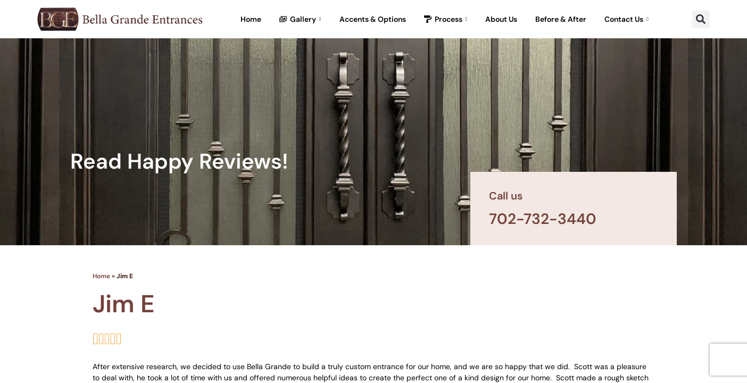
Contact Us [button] (626, 19)
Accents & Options (372, 19)
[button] (701, 19)
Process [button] (446, 19)
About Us (501, 19)
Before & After (560, 19)
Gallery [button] (300, 19)
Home (250, 19)
